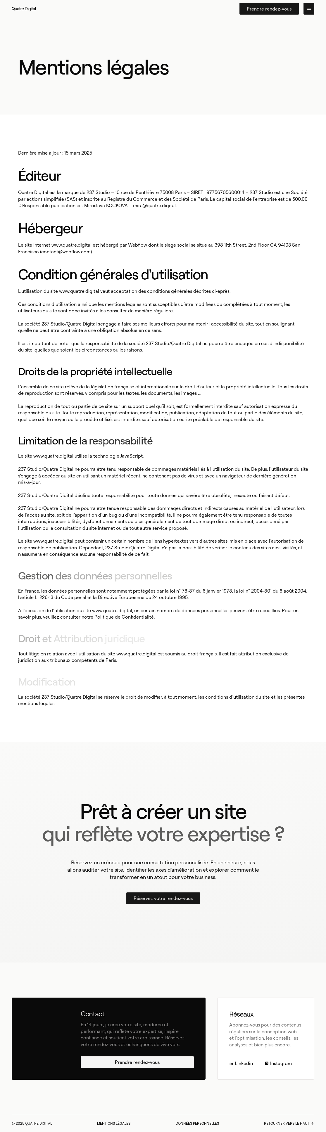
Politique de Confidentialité (124, 617)
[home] (24, 8)
